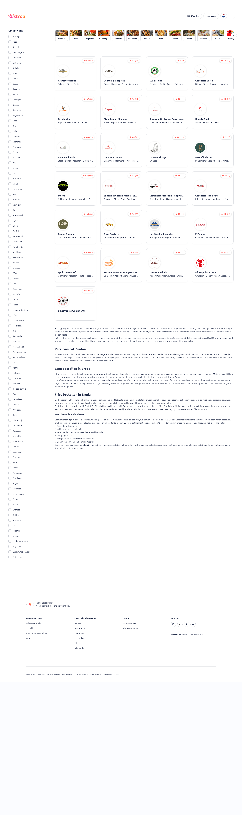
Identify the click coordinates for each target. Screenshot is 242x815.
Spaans (13, 404)
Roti (12, 331)
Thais (12, 283)
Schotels (14, 341)
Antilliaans (15, 557)
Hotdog (14, 373)
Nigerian (14, 530)
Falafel (13, 231)
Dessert (14, 136)
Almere (77, 623)
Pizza (12, 41)
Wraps (13, 162)
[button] (193, 16)
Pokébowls (15, 247)
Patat (12, 462)
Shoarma (14, 57)
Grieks (13, 225)
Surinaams (15, 241)
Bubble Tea (15, 515)
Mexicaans (15, 325)
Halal (12, 131)
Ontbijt (13, 278)
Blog (28, 638)
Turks (13, 152)
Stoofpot (14, 488)
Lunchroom (15, 189)
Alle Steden (79, 648)
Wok (12, 315)
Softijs (13, 362)
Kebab (13, 68)
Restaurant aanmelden (36, 633)
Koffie (13, 367)
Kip (12, 126)
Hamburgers (16, 52)
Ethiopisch (15, 452)
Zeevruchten (16, 320)
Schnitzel (14, 204)
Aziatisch (14, 147)
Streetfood (15, 215)
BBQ (12, 273)
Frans (13, 499)
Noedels (14, 383)
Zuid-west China (18, 541)
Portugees (15, 473)
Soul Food (15, 425)
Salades (14, 89)
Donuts (13, 446)
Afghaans (14, 546)
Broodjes (14, 36)
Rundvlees (15, 289)
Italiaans (14, 157)
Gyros (13, 220)
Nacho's (14, 294)
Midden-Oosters (18, 310)
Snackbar (14, 110)
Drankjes (14, 99)
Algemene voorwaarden (35, 674)
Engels (13, 483)
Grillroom (14, 63)
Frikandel (14, 178)
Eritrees (14, 509)
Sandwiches (15, 336)
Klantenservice (129, 623)
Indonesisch (16, 236)
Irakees (13, 536)
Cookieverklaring (68, 674)
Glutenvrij (15, 420)
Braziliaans (15, 478)
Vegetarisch (16, 115)
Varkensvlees (16, 357)
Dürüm (13, 84)
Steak (13, 183)
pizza (151, 380)
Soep (12, 120)
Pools (13, 467)
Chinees (14, 268)
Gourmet (14, 378)
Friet (12, 73)
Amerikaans (16, 441)
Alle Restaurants (130, 628)
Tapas (13, 304)
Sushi (12, 194)
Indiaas (13, 262)
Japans (13, 210)
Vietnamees (16, 346)
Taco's (13, 299)
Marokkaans (16, 494)
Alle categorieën (34, 623)
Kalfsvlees (15, 399)
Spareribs (14, 141)
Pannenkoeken (17, 352)
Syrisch (13, 415)
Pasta (13, 94)
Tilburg (77, 643)
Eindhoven (79, 633)
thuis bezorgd (157, 377)
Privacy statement (53, 674)
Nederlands (15, 257)
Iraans (13, 504)
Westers (14, 199)
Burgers (14, 457)
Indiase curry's (17, 388)
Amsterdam (79, 628)
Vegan (13, 168)
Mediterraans (16, 252)
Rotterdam (79, 638)
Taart (12, 394)
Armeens (14, 520)
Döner (13, 78)
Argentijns (15, 436)
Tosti (12, 525)
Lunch (13, 173)
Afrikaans (14, 409)
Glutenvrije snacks (19, 551)
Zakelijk (29, 628)
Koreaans (14, 431)
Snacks (13, 105)
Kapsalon (14, 47)
